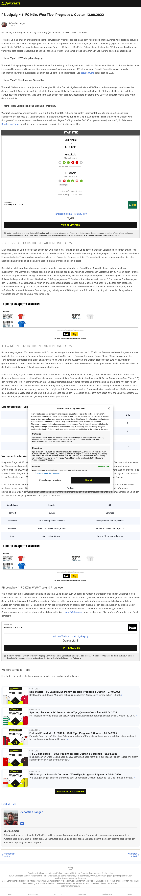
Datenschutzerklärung (70, 886)
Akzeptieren (90, 480)
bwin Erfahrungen (73, 612)
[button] (108, 408)
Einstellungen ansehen (50, 480)
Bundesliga (82, 894)
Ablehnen (70, 488)
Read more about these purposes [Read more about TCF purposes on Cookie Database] (47, 473)
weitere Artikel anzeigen (70, 792)
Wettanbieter (33, 894)
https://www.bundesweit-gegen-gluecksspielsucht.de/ (108, 876)
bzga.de (56, 876)
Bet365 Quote (87, 72)
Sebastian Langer (31, 812)
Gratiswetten (107, 894)
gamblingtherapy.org (70, 876)
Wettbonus (58, 894)
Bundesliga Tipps (10, 124)
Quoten (130, 894)
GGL (116, 883)
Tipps (10, 894)
